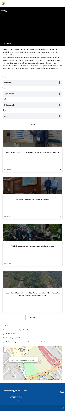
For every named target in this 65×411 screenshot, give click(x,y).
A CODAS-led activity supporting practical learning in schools (32, 246)
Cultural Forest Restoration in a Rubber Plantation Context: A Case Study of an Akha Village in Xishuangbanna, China (32, 294)
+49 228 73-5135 (16, 397)
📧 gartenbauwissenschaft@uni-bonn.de (15, 330)
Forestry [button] (7, 116)
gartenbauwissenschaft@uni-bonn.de (16, 391)
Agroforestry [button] (9, 94)
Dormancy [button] (8, 83)
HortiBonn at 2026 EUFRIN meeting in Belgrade (32, 199)
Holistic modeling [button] (10, 105)
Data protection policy (48, 408)
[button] (23, 364)
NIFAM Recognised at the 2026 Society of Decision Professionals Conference (32, 152)
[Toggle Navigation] (61, 3)
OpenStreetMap (58, 379)
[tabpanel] (32, 26)
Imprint (38, 408)
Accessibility (60, 408)
